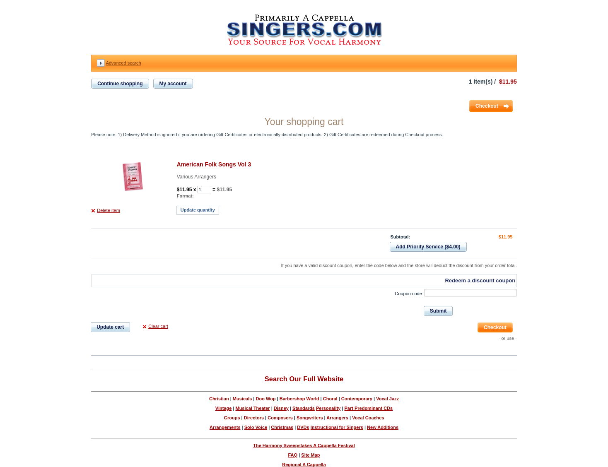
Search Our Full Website (304, 379)
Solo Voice (255, 427)
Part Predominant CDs (368, 408)
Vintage (223, 408)
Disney (281, 408)
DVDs (303, 427)
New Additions (382, 427)
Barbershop (292, 398)
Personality (328, 408)
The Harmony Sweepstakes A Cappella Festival (304, 445)
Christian (219, 398)
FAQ (292, 455)
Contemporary (356, 398)
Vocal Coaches (368, 417)
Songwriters (310, 417)
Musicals (242, 398)
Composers (280, 417)
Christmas (282, 427)
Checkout (486, 106)
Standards (303, 408)
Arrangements (225, 427)
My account (173, 84)
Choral (330, 398)
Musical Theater (252, 408)
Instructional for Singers (337, 427)
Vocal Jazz (387, 398)
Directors (254, 417)
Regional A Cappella (304, 464)
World (312, 398)
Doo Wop (266, 398)
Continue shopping (119, 84)
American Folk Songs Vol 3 (214, 164)
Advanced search (123, 62)
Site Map (310, 455)
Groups (232, 417)
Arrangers (337, 417)
